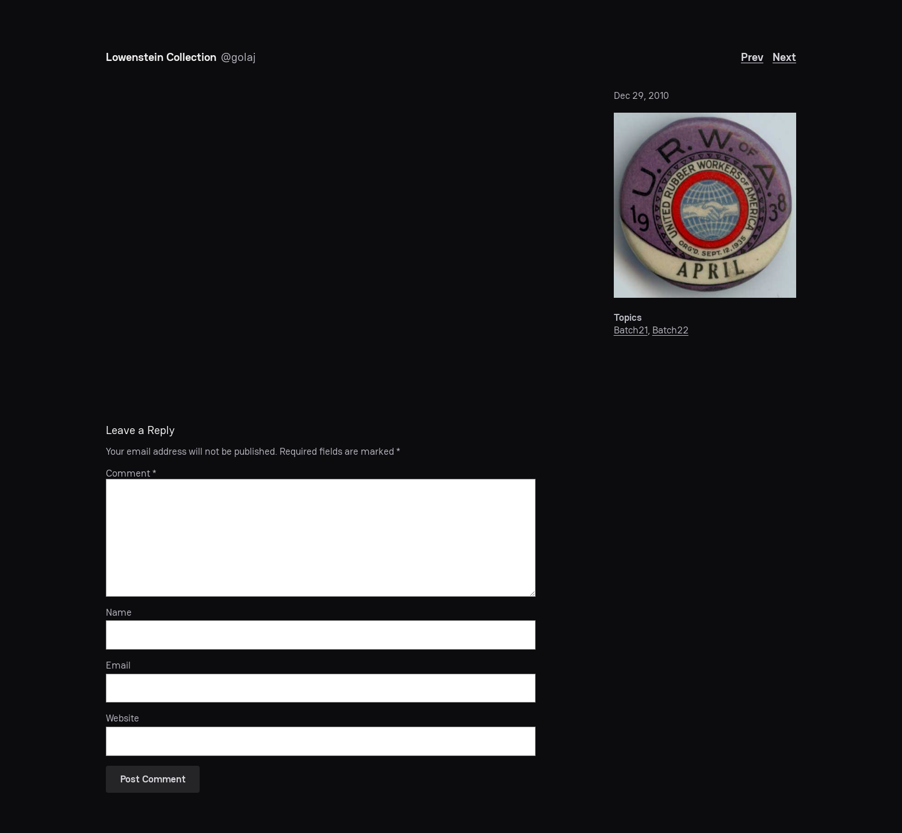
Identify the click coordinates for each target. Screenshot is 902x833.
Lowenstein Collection (161, 56)
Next (784, 56)
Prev (752, 56)
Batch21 (631, 330)
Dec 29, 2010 (641, 95)
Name (119, 612)
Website (122, 718)
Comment (131, 473)
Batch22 (670, 330)
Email (118, 665)
